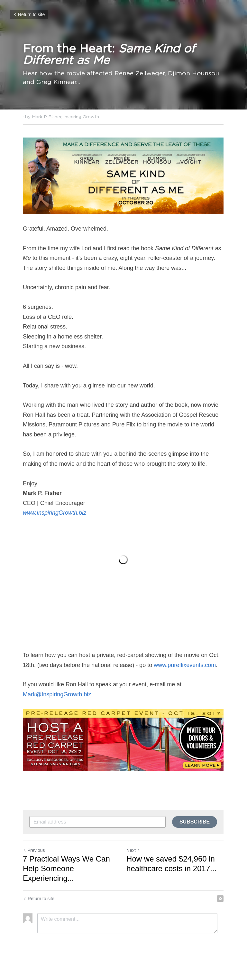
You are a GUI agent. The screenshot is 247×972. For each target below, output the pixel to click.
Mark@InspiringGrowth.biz (57, 695)
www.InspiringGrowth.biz (55, 513)
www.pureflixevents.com (185, 665)
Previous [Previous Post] (34, 850)
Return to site (29, 14)
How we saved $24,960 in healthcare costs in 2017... (172, 864)
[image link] (123, 176)
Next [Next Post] (134, 850)
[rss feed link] (221, 899)
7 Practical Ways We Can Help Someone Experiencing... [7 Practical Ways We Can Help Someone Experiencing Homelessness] (66, 869)
